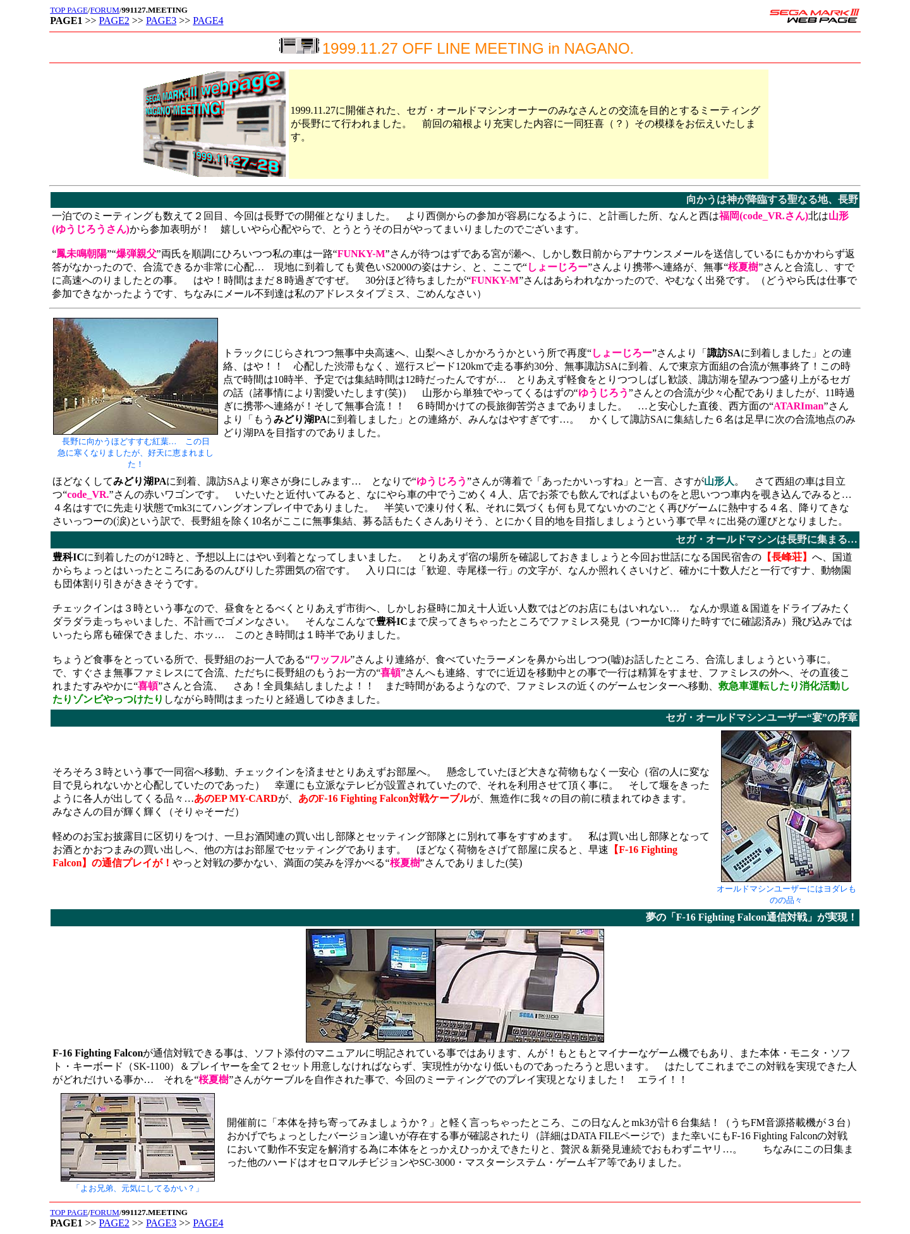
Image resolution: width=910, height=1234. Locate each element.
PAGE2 (114, 20)
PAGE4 (208, 20)
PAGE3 (161, 20)
